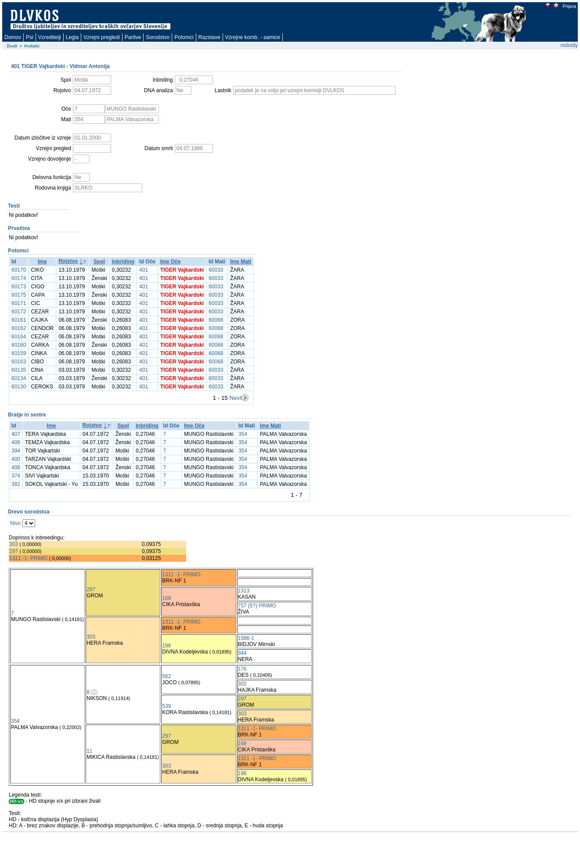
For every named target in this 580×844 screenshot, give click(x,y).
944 (242, 653)
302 (242, 684)
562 (166, 676)
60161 (18, 320)
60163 (18, 362)
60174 (18, 278)
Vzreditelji (49, 37)
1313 (244, 591)
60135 (18, 370)
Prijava (569, 6)
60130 (18, 387)
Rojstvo (68, 261)
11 (89, 751)
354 (242, 434)
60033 (216, 270)
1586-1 (246, 638)
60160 (18, 345)
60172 (18, 312)
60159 (18, 353)
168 (166, 598)
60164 (18, 337)
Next (235, 398)
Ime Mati (240, 262)
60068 (216, 320)
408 (15, 467)
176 (242, 669)
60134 (18, 378)
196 (166, 646)
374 (15, 476)
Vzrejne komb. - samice (252, 37)
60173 (18, 287)
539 (166, 706)
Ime (42, 262)
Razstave (209, 37)
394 (15, 451)
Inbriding (123, 262)
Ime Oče (170, 262)
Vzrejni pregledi (101, 37)
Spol (99, 262)
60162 (18, 328)
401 (143, 270)
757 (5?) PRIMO (257, 606)
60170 (18, 270)
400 (15, 459)
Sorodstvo (157, 37)
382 (15, 484)
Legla (72, 37)
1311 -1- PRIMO (28, 558)
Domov (12, 37)
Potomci (183, 37)
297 (13, 551)
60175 (18, 295)
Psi (29, 37)
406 (15, 442)
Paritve (133, 37)
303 (13, 544)
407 (15, 434)
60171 (18, 303)
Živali (12, 45)
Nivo (15, 523)
